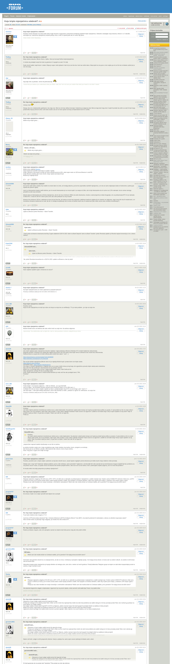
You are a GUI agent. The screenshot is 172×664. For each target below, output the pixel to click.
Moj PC (8, 98)
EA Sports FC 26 (157, 148)
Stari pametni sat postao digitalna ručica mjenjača (160, 96)
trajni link (142, 52)
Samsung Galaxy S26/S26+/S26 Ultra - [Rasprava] (159, 127)
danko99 (8, 349)
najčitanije (146, 16)
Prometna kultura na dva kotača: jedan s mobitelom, (160, 57)
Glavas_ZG (9, 118)
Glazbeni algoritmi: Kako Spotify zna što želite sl (160, 111)
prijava (125, 16)
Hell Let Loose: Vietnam (159, 143)
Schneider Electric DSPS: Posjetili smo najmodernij (160, 146)
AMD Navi (156, 130)
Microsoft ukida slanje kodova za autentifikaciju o (160, 108)
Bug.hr (6, 16)
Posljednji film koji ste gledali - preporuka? (159, 54)
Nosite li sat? (156, 205)
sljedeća (11, 28)
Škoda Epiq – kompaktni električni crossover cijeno (160, 167)
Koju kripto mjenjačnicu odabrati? (34, 31)
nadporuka (142, 73)
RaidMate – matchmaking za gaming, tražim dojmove (160, 170)
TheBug (8, 57)
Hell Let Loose (157, 158)
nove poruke (154, 16)
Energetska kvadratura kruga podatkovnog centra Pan (160, 49)
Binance (37, 169)
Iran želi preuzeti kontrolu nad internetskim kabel (160, 209)
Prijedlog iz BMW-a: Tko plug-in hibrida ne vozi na (160, 180)
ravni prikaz (131, 28)
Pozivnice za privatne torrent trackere (159, 68)
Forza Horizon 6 (157, 64)
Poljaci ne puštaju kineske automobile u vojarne (160, 118)
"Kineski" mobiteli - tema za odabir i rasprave (160, 173)
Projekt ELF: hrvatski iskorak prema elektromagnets (159, 216)
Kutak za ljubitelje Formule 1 (160, 93)
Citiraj (141, 36)
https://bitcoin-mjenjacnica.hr (42, 365)
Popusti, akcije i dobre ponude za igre (159, 186)
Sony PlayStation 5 (158, 121)
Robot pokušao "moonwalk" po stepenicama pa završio (160, 156)
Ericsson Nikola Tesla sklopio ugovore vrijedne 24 (160, 99)
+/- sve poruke (121, 28)
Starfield (155, 200)
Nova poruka (142, 21)
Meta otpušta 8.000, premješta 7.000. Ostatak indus (160, 90)
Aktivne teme (155, 45)
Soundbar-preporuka (159, 79)
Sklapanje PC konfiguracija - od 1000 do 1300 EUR (160, 191)
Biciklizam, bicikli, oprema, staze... (160, 86)
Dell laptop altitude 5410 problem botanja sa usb (159, 123)
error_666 (9, 304)
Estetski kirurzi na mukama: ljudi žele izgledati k (160, 227)
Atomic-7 (9, 287)
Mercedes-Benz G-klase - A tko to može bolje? (160, 177)
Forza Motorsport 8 (158, 207)
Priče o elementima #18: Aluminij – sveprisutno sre (160, 183)
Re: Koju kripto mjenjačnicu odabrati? (35, 57)
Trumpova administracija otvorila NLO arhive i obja (160, 150)
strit (7, 326)
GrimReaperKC (10, 429)
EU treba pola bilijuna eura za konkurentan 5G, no (160, 105)
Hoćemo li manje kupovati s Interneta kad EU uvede (160, 71)
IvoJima (8, 167)
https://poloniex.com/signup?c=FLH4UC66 (35, 358)
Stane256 (9, 406)
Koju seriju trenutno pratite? (160, 52)
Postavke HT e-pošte (159, 138)
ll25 (7, 477)
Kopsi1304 (9, 243)
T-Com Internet (157, 113)
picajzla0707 (10, 492)
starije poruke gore (142, 28)
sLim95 (8, 267)
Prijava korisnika (156, 30)
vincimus (9, 31)
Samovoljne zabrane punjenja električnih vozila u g (160, 133)
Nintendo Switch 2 (158, 188)
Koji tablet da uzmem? (159, 175)
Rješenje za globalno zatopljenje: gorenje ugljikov (160, 164)
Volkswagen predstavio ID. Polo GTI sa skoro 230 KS (160, 223)
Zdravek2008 (10, 184)
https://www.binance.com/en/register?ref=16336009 (38, 357)
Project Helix (156, 140)
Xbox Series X (157, 66)
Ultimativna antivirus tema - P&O (160, 198)
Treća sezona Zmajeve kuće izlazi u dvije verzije (161, 136)
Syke (7, 209)
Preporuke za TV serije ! (159, 211)
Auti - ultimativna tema (159, 196)
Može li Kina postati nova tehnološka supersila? (160, 194)
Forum (12, 16)
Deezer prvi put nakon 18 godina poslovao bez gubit (160, 115)
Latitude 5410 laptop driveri (160, 63)
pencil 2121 (9, 459)
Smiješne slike (157, 213)
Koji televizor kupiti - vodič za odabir (160, 230)
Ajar (7, 78)
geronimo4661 (10, 549)
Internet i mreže (21, 16)
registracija (131, 16)
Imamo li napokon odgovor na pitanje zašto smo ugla (160, 153)
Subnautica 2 (156, 142)
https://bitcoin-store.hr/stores (31, 363)
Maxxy (8, 144)
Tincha (8, 574)
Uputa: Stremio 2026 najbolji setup (159, 77)
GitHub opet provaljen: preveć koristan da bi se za (160, 74)
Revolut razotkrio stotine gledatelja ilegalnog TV (159, 102)
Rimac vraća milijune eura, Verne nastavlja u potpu (160, 60)
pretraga (165, 16)
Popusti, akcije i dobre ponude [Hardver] (159, 220)
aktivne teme (139, 16)
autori (160, 16)
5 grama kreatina (158, 225)
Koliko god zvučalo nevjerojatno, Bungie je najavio (159, 83)
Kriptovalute (31, 16)
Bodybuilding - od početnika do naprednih (160, 203)
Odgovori (141, 34)
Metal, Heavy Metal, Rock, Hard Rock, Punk (160, 161)
